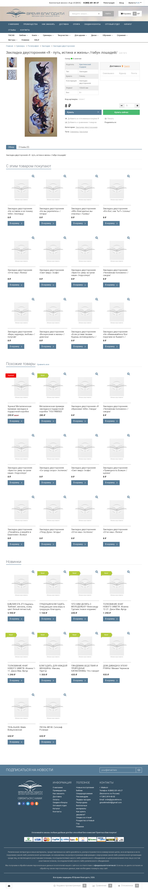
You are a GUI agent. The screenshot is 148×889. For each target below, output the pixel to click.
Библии (23, 35)
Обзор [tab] (11, 147)
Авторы (11, 40)
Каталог (128, 24)
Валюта (134, 3)
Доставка (64, 24)
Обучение (107, 35)
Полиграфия (33, 46)
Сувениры (47, 35)
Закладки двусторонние (64, 46)
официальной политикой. (105, 865)
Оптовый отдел (112, 24)
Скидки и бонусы (92, 24)
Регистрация (108, 3)
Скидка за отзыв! (84, 817)
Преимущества (30, 24)
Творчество (63, 35)
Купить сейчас (121, 112)
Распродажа (81, 802)
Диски (94, 35)
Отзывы (12, 30)
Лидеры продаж (83, 799)
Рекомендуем (82, 796)
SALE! (36, 40)
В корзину (16, 223)
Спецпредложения (84, 793)
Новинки (25, 40)
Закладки (46, 46)
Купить (83, 112)
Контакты (25, 30)
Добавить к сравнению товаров (81, 122)
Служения (121, 35)
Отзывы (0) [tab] (24, 147)
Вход (121, 3)
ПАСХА (11, 35)
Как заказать (48, 24)
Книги (34, 35)
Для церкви (80, 35)
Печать (109, 118)
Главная (9, 46)
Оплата (76, 24)
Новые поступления (85, 787)
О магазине (13, 24)
